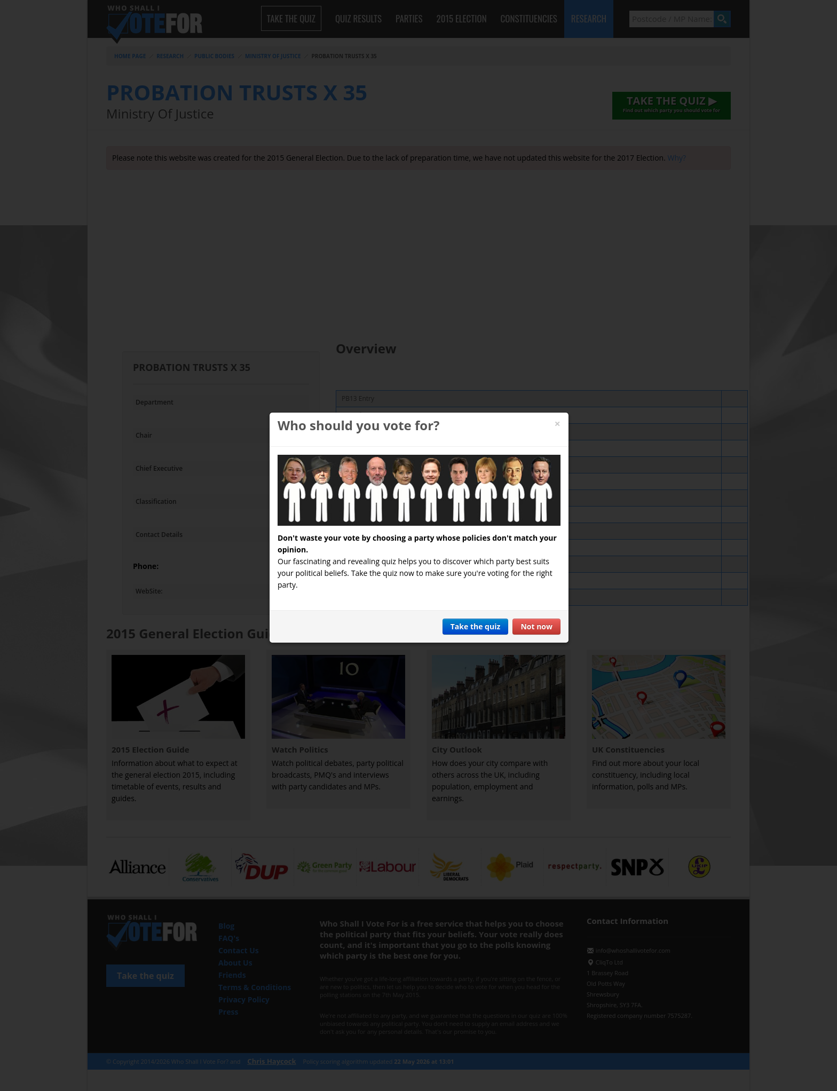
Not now (536, 626)
